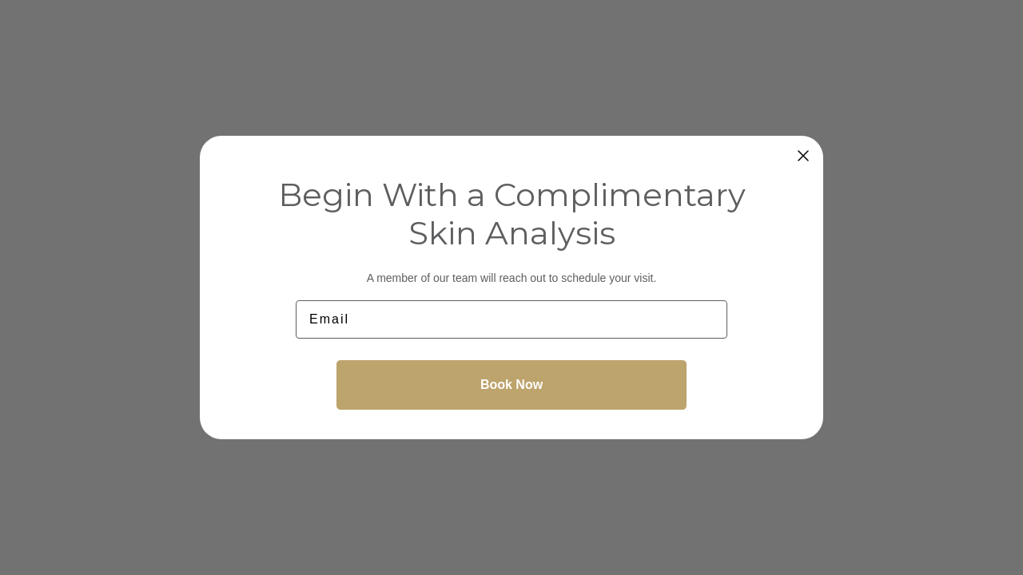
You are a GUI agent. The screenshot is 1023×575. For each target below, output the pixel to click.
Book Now (511, 384)
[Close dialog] (803, 156)
